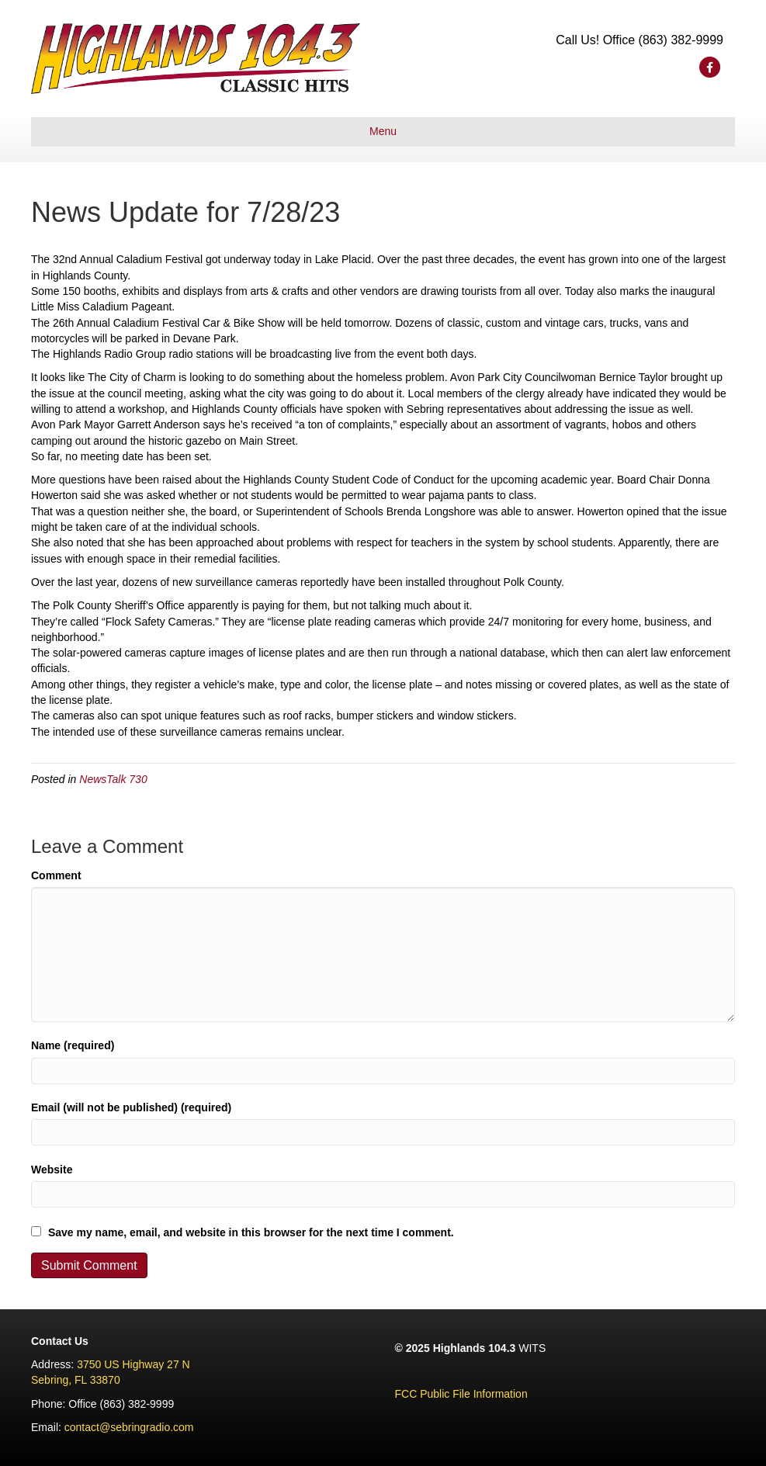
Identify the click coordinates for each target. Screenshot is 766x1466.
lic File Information (483, 1394)
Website (51, 1169)
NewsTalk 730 (113, 779)
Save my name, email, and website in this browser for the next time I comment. (251, 1232)
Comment (56, 875)
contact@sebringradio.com (129, 1427)
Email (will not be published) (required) (131, 1107)
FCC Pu (414, 1394)
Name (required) (72, 1045)
